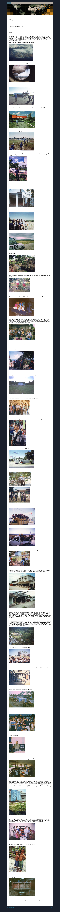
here (47, 900)
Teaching (41, 2)
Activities (46, 2)
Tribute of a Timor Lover (14, 22)
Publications (20, 2)
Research (35, 2)
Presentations (28, 2)
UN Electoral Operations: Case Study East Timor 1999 (19, 29)
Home (9, 2)
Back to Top (51, 907)
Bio (51, 2)
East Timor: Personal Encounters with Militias (18, 21)
